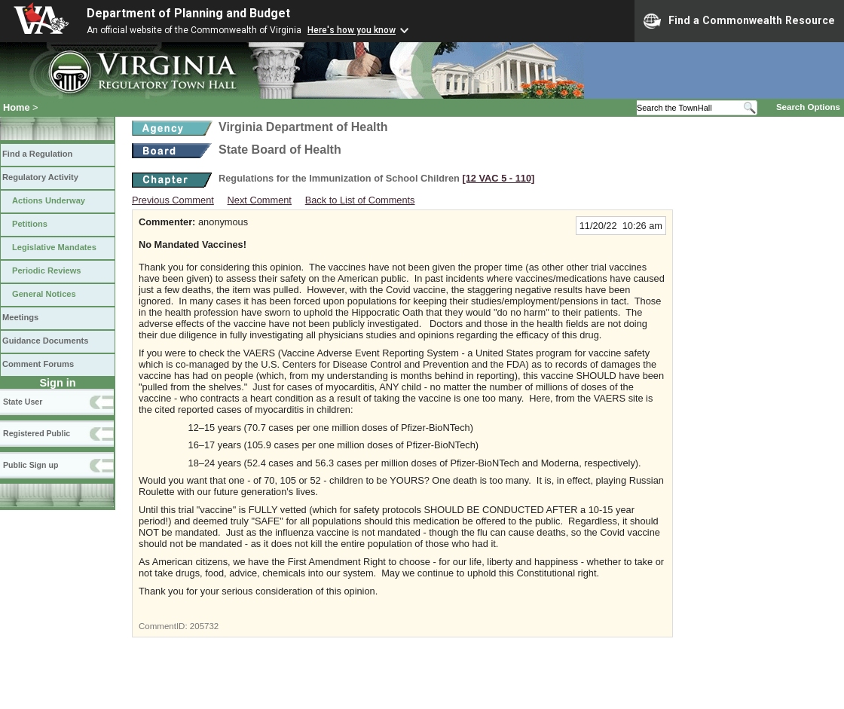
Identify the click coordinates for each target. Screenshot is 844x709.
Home (16, 107)
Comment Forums (38, 363)
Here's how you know (351, 30)
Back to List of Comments (360, 200)
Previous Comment (173, 200)
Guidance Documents (45, 340)
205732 (204, 626)
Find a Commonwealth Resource (739, 21)
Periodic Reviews (46, 270)
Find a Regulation (37, 153)
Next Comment (260, 200)
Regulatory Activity (40, 177)
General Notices (44, 293)
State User (22, 401)
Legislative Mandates (54, 247)
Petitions (29, 223)
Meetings (20, 317)
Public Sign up (30, 464)
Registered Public (36, 433)
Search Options (808, 107)
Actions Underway (48, 200)
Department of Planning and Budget (188, 13)
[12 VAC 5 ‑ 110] (498, 178)
